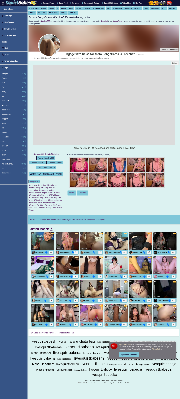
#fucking (50, 190)
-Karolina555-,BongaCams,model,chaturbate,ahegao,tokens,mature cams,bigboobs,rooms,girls (67, 220)
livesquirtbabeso (65, 359)
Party (14, 92)
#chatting (42, 185)
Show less (82, 193)
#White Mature (49, 203)
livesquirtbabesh (43, 341)
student (87, 8)
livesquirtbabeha (92, 353)
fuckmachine (98, 8)
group (63, 13)
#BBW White (34, 198)
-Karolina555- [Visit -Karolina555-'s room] (45, 21)
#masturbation (35, 193)
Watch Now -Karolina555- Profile (46, 174)
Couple (14, 132)
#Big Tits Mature (46, 198)
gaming (32, 13)
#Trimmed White (35, 203)
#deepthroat (51, 185)
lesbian (128, 8)
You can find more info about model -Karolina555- (84, 154)
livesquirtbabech (64, 369)
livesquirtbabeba (158, 369)
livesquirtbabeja (163, 364)
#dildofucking (34, 188)
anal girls (53, 13)
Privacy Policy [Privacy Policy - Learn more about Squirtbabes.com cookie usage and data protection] (156, 349)
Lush (14, 83)
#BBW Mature (54, 195)
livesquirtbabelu (68, 341)
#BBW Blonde (42, 195)
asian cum (72, 13)
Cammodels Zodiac (90, 3)
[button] (48, 3)
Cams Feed (62, 3)
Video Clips (125, 3)
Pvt (14, 168)
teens (70, 8)
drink (146, 8)
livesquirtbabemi (45, 369)
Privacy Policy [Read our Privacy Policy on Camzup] (108, 383)
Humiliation (14, 110)
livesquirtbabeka (103, 374)
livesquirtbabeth (43, 364)
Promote (100, 383)
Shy (14, 96)
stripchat (129, 364)
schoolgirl (118, 8)
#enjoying (42, 190)
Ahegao (14, 74)
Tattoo (14, 78)
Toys (14, 87)
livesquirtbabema (43, 358)
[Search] (170, 3)
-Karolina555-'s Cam (37, 8)
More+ (71, 193)
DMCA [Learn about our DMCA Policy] (127, 383)
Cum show (14, 159)
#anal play (33, 185)
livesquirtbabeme (48, 347)
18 (57, 8)
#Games (57, 193)
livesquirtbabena (78, 346)
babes (63, 8)
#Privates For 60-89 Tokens (39, 205)
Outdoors (14, 101)
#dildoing (44, 188)
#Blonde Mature (40, 200)
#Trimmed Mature (55, 200)
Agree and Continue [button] (129, 355)
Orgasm (14, 146)
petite (78, 8)
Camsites (74, 3)
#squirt (44, 193)
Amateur (14, 105)
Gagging (14, 119)
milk (108, 8)
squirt (51, 8)
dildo (164, 8)
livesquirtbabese (80, 370)
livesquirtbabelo (94, 363)
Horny (14, 155)
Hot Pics (137, 3)
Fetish (14, 150)
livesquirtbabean (67, 364)
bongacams (142, 364)
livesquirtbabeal (115, 364)
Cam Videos (94, 383)
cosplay (137, 8)
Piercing (14, 141)
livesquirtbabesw (100, 369)
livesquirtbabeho (108, 347)
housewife (42, 13)
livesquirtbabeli (41, 353)
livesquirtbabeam (89, 358)
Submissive (14, 114)
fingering (155, 8)
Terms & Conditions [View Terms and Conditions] (118, 383)
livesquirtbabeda (67, 352)
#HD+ (50, 193)
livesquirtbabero (104, 342)
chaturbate (87, 341)
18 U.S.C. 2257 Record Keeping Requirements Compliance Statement (103, 380)
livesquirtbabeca (128, 369)
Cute (14, 128)
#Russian (32, 195)
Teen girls (14, 137)
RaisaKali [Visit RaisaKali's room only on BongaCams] (104, 21)
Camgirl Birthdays (110, 3)
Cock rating (14, 173)
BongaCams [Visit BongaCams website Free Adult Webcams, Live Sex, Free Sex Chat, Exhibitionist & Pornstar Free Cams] (118, 21)
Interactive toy (14, 164)
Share (88, 383)
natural (172, 8)
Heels (14, 123)
